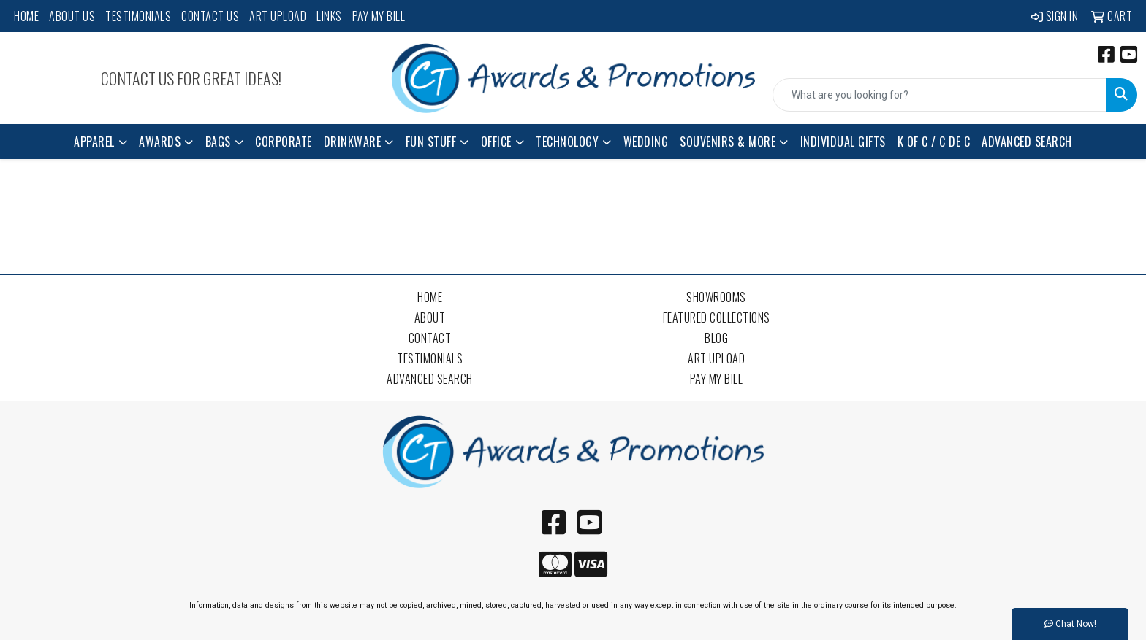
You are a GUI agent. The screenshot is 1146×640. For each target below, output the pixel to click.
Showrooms (716, 297)
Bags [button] (218, 141)
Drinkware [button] (353, 141)
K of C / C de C (934, 141)
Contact (430, 338)
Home (26, 16)
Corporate (283, 141)
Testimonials (138, 16)
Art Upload (277, 16)
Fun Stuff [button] (431, 141)
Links (329, 16)
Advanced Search (1027, 141)
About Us (72, 16)
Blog (716, 338)
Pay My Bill (379, 16)
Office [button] (496, 141)
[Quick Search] (940, 95)
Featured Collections (716, 317)
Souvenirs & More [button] (727, 141)
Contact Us (210, 16)
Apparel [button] (94, 141)
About (430, 317)
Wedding (646, 141)
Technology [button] (567, 141)
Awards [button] (160, 141)
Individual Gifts (843, 141)
